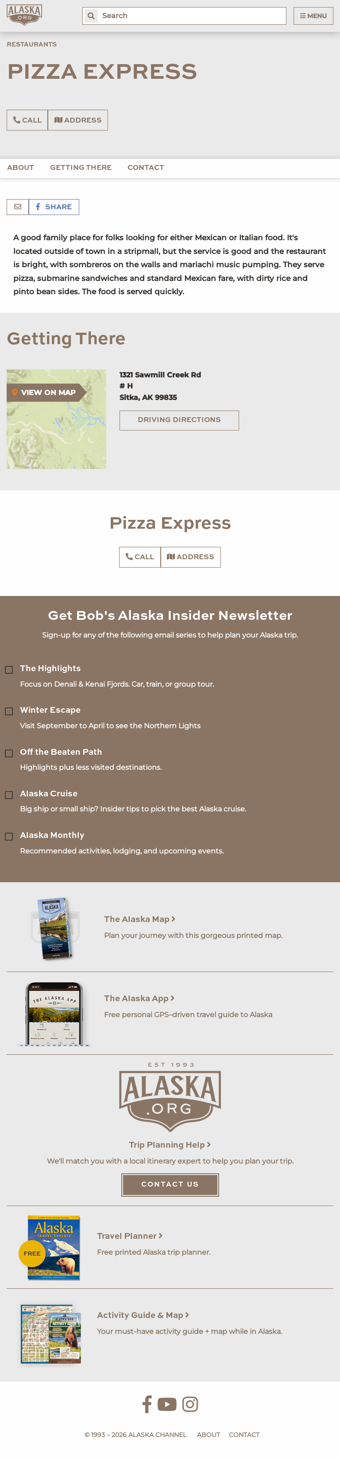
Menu (313, 16)
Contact (146, 168)
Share (54, 207)
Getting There (81, 168)
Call (27, 120)
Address (78, 120)
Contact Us (170, 1184)
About (20, 168)
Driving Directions (179, 420)
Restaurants (32, 45)
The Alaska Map (140, 919)
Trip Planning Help (170, 1145)
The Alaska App (139, 999)
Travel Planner (130, 1236)
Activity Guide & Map (143, 1315)
